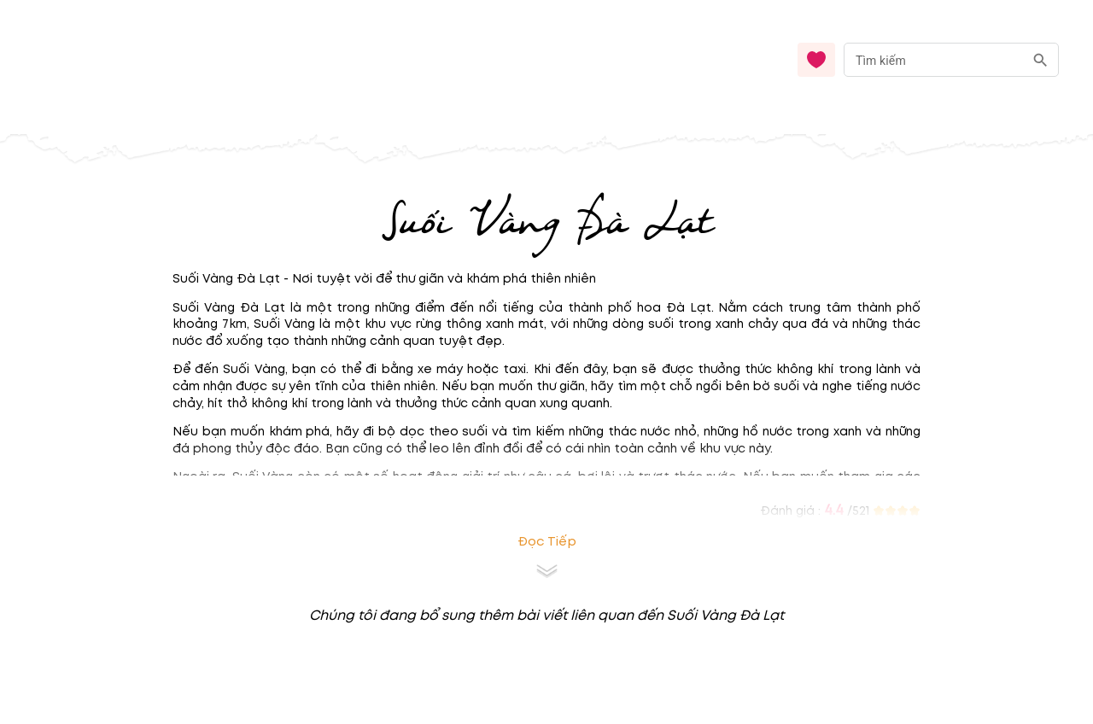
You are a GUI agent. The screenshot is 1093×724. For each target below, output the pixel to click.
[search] (1040, 60)
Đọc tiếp (546, 542)
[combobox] (951, 60)
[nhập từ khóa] (934, 59)
